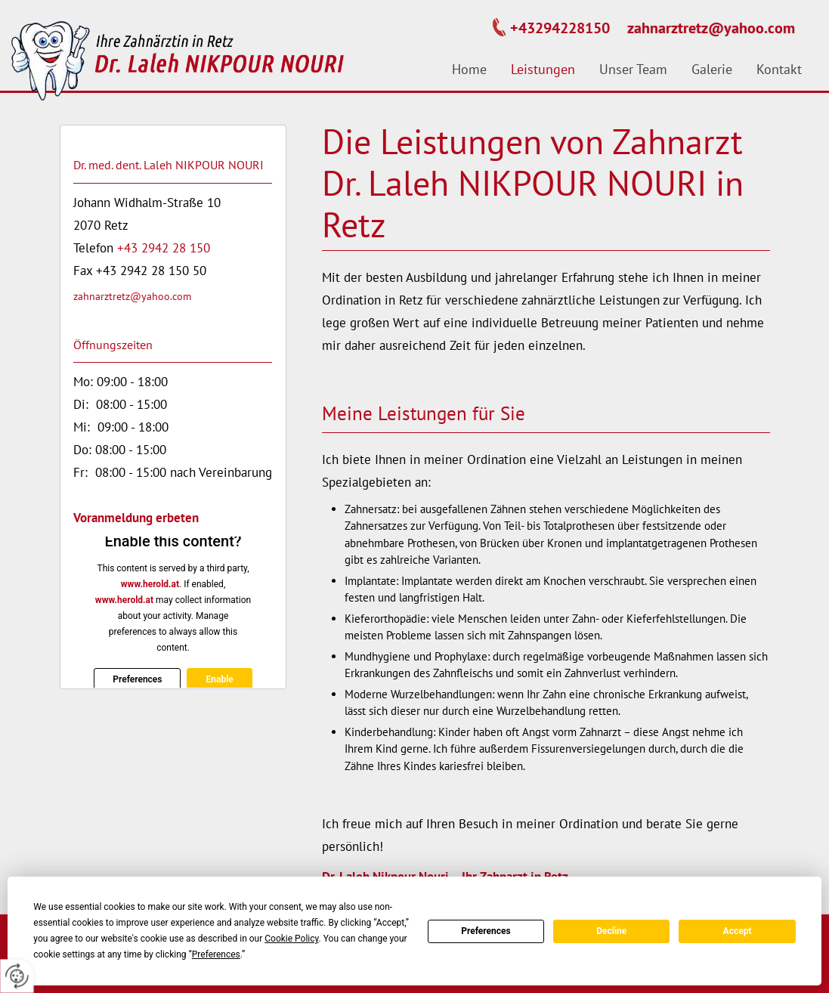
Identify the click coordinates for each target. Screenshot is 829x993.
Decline (611, 931)
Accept (737, 931)
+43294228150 (560, 28)
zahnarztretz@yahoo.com (711, 28)
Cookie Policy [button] (291, 938)
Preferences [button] (216, 954)
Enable (219, 679)
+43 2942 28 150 (163, 248)
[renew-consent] (17, 976)
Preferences (486, 931)
